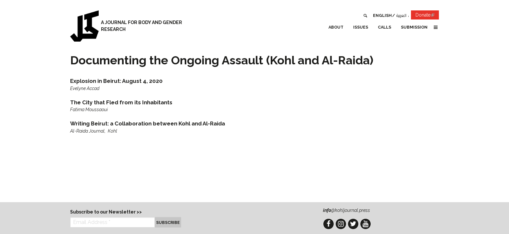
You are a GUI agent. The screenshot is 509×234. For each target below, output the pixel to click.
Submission (414, 27)
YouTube (365, 223)
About (336, 27)
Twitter (353, 223)
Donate (427, 16)
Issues (360, 27)
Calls (384, 27)
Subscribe (168, 222)
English (382, 15)
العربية (401, 15)
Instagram (340, 223)
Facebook (328, 223)
